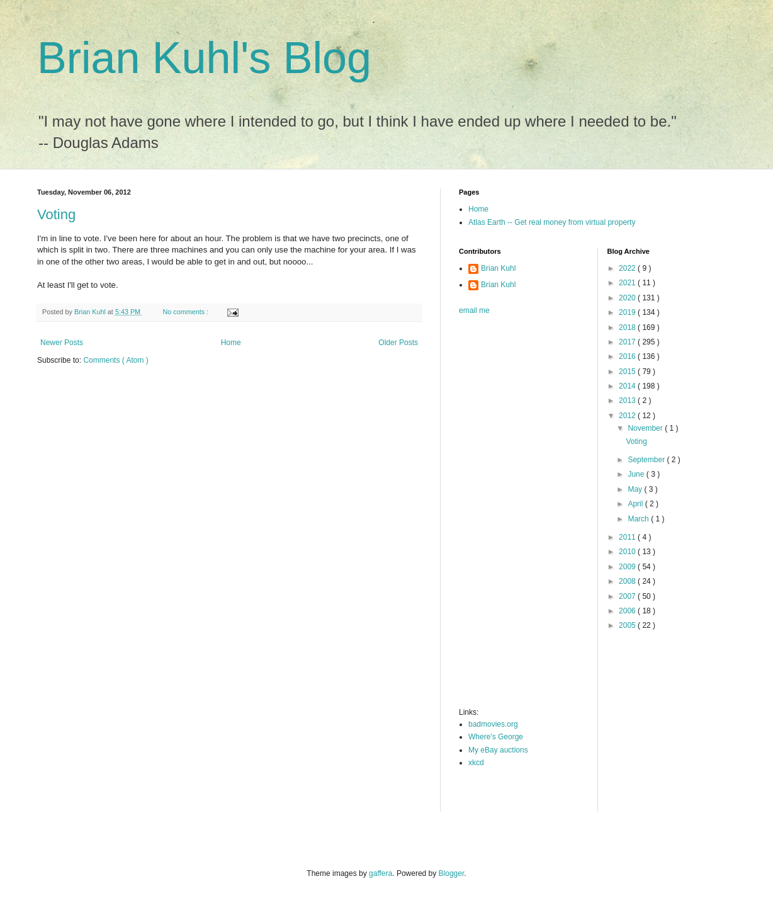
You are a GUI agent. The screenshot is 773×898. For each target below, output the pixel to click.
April (636, 503)
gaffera (380, 873)
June (637, 474)
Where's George (495, 736)
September (647, 459)
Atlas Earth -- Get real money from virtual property (551, 222)
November (646, 428)
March (639, 518)
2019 (628, 312)
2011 (628, 537)
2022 (628, 268)
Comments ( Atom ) (115, 360)
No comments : (186, 311)
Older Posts (398, 342)
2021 (628, 282)
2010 (628, 551)
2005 (628, 625)
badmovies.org (493, 724)
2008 (628, 581)
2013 (628, 400)
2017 (628, 342)
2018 (628, 327)
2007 (628, 596)
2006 (628, 610)
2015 (628, 371)
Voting (56, 214)
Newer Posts (61, 342)
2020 (628, 297)
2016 (628, 356)
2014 (628, 386)
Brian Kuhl (498, 268)
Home (231, 342)
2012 (628, 415)
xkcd (476, 762)
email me (474, 310)
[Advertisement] (509, 515)
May (636, 489)
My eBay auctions (498, 750)
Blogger (452, 873)
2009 (628, 566)
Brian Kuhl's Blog (204, 57)
